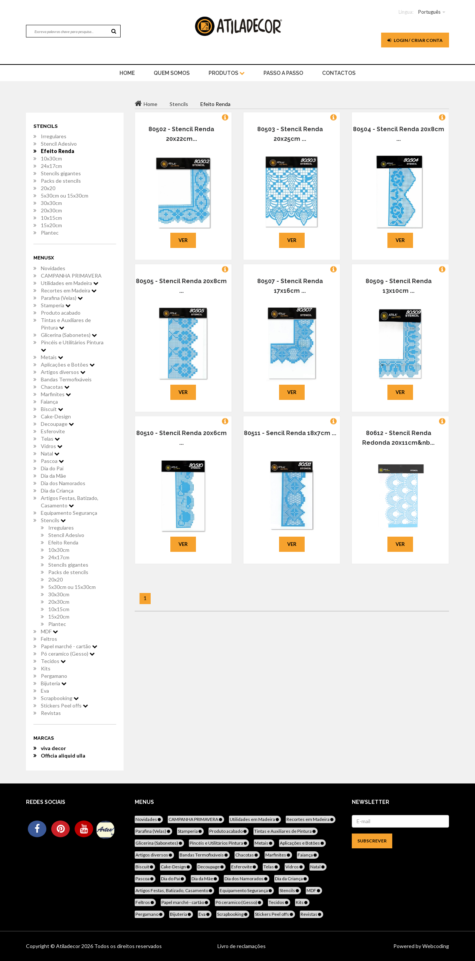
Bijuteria (53, 683)
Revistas (51, 713)
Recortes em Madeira (68, 290)
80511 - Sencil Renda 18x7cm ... (290, 433)
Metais (52, 357)
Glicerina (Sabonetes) (69, 335)
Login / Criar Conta (415, 40)
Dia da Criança (57, 490)
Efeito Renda (57, 151)
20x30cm (51, 210)
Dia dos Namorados (63, 483)
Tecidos (53, 661)
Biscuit (52, 409)
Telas (50, 438)
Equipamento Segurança (69, 513)
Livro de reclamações (241, 946)
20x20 (48, 188)
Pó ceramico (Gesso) (68, 653)
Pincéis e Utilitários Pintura (72, 345)
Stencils (53, 520)
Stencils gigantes (61, 173)
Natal (50, 453)
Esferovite (53, 431)
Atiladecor (68, 946)
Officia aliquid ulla (63, 755)
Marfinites (56, 394)
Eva (45, 690)
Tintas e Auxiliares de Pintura (66, 324)
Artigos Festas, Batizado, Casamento (69, 501)
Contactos (339, 73)
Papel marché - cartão (69, 646)
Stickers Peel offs (64, 705)
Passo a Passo (283, 73)
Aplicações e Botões (68, 364)
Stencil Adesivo (59, 143)
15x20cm (51, 225)
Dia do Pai (52, 468)
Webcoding (435, 946)
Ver (183, 240)
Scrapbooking (60, 698)
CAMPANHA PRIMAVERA (71, 275)
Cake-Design (56, 416)
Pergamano (54, 676)
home (127, 73)
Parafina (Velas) (62, 298)
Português (429, 12)
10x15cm (51, 218)
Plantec (50, 232)
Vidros (51, 446)
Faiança (49, 401)
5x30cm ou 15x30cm (64, 195)
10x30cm (51, 158)
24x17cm (51, 166)
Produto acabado (61, 312)
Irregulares (53, 136)
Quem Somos (172, 73)
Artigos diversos (63, 372)
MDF (49, 631)
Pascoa (52, 461)
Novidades (53, 268)
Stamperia (56, 305)
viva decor (53, 748)
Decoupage (57, 424)
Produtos (227, 73)
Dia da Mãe (53, 476)
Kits (45, 668)
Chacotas (55, 387)
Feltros (49, 639)
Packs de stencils (61, 181)
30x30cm (51, 203)
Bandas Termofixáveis (66, 379)
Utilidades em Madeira (69, 283)
